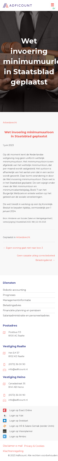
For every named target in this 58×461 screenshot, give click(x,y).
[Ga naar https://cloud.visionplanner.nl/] (29, 431)
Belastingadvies (12, 305)
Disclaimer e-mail (13, 445)
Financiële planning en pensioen (22, 310)
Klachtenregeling (13, 451)
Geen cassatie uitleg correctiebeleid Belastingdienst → (36, 256)
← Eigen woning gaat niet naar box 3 (23, 248)
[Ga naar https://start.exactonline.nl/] (29, 410)
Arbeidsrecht (10, 122)
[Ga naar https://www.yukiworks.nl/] (29, 415)
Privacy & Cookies (34, 446)
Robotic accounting (14, 290)
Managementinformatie (17, 300)
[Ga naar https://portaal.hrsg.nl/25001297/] (29, 426)
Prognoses (9, 295)
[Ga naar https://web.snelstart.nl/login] (29, 421)
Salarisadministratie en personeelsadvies (26, 315)
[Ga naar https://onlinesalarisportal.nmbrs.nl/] (29, 436)
